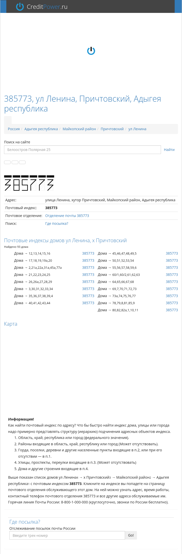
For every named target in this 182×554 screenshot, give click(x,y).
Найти (169, 149)
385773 (88, 253)
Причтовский (112, 128)
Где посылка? (56, 223)
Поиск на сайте (17, 142)
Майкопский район (79, 128)
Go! (131, 535)
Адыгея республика (41, 128)
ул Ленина (138, 128)
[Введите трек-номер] (67, 535)
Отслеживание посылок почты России (42, 528)
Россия (14, 128)
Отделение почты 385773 (67, 215)
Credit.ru (47, 7)
